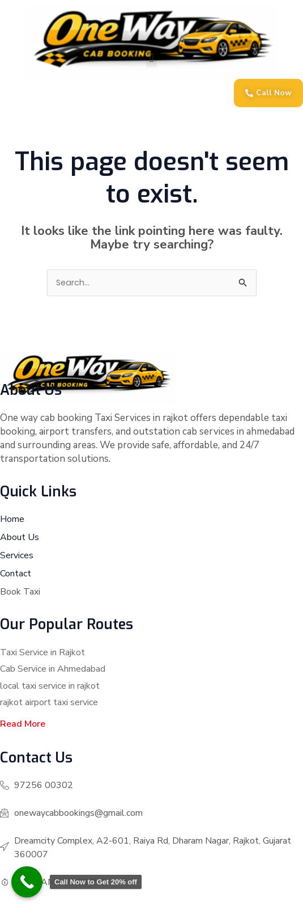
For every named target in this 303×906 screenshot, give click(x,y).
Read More (22, 724)
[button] (151, 58)
